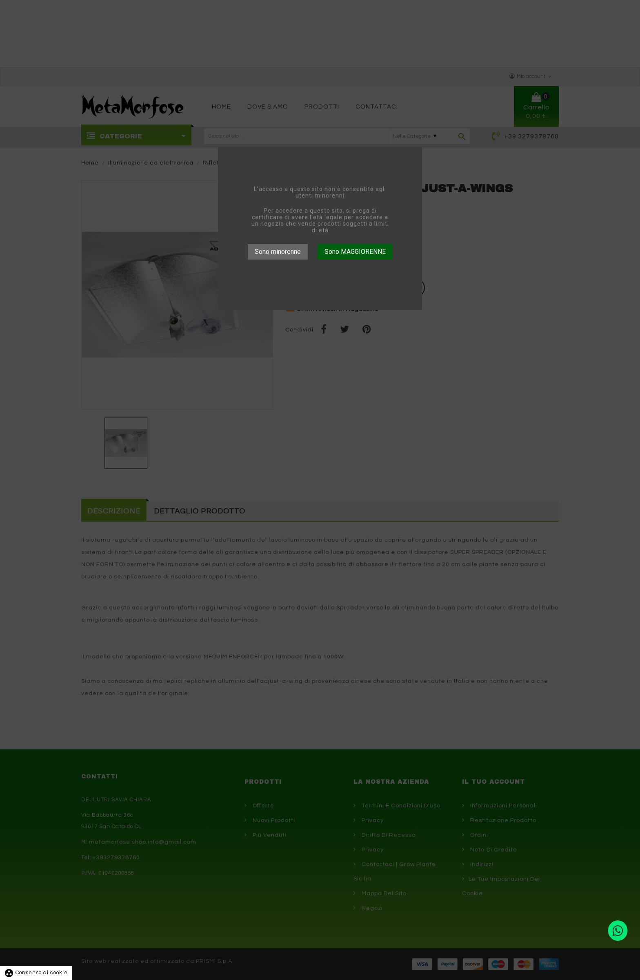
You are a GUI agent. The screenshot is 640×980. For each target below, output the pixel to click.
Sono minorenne (278, 252)
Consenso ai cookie (36, 973)
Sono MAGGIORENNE (355, 252)
